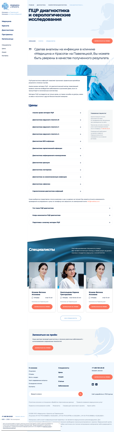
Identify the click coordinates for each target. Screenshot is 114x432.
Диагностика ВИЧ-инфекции (43, 141)
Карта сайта (91, 405)
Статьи (61, 381)
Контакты (5, 55)
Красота (5, 26)
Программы (7, 34)
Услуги (40, 41)
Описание (32, 41)
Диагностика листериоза (41, 170)
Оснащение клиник (35, 383)
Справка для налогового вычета (73, 405)
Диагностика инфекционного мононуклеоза (49, 155)
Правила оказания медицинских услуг (89, 402)
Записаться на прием (102, 41)
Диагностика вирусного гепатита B (45, 120)
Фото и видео (33, 377)
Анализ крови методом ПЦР (43, 113)
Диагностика (7, 30)
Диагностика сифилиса (41, 184)
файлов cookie (47, 426)
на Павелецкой (13, 12)
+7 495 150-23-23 (7, 416)
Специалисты (6, 45)
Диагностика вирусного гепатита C (45, 127)
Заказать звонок (20, 416)
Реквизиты (56, 405)
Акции (4, 52)
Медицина (6, 21)
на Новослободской (15, 14)
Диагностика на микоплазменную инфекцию (49, 177)
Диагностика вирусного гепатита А (45, 134)
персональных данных (9, 428)
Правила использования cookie (39, 405)
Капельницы (7, 39)
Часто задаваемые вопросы (38, 380)
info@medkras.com (93, 201)
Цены (4, 48)
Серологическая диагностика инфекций (47, 191)
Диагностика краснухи (41, 163)
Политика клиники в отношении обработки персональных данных (51, 402)
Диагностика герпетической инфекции (47, 148)
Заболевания (63, 386)
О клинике (33, 368)
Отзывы (31, 374)
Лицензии (32, 371)
